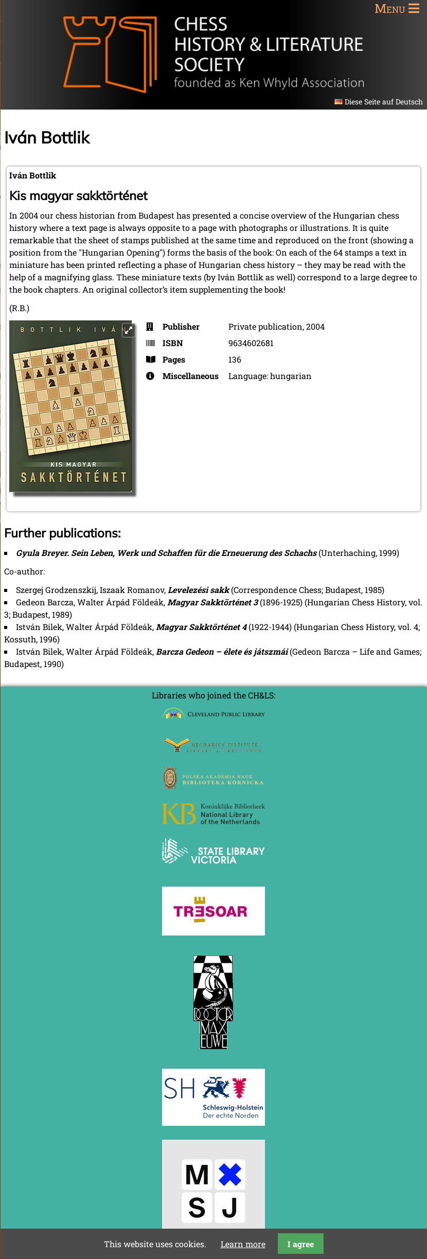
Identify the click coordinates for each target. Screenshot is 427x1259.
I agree (301, 1243)
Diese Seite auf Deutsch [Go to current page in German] (384, 101)
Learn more (243, 1243)
